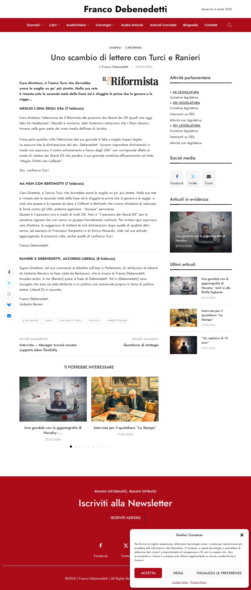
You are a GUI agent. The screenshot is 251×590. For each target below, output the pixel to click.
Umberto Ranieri (117, 320)
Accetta (148, 573)
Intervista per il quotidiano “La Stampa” (125, 427)
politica (94, 320)
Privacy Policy (198, 582)
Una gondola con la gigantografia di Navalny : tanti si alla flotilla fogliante (216, 285)
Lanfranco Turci (70, 320)
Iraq (49, 320)
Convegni (103, 25)
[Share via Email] (9, 315)
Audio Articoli (132, 25)
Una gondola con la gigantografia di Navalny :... (53, 430)
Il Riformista (30, 320)
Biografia (190, 25)
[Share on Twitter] (9, 283)
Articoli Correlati (163, 25)
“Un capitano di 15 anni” (215, 340)
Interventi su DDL (182, 114)
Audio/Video (76, 25)
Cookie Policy (180, 582)
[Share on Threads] (9, 294)
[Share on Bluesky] (9, 304)
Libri (53, 25)
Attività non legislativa (186, 120)
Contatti (211, 25)
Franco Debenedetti (115, 67)
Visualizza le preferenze (219, 573)
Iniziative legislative (184, 97)
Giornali (33, 25)
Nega (178, 573)
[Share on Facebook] (9, 272)
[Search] (229, 25)
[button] (242, 535)
